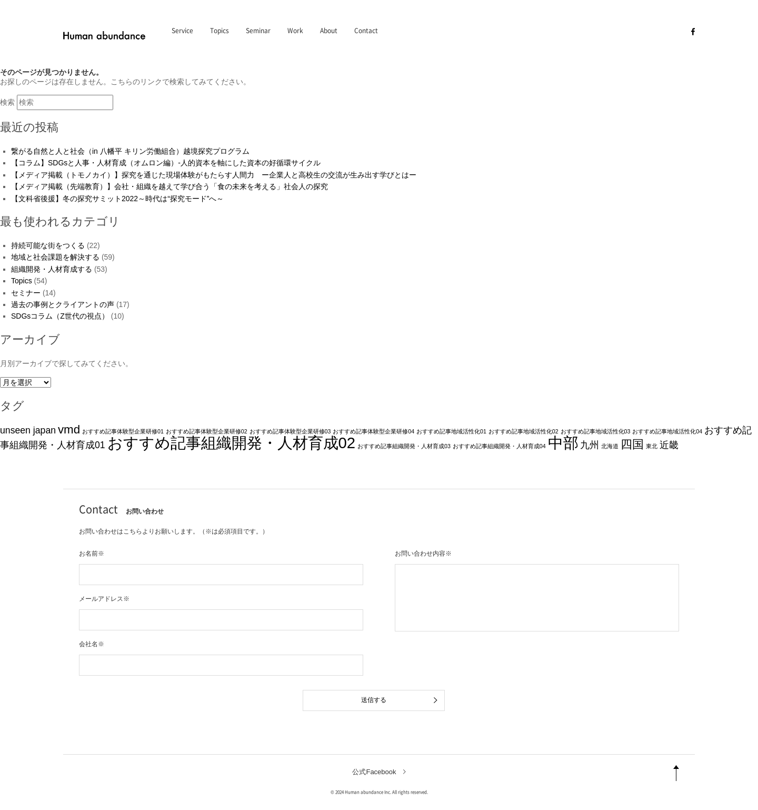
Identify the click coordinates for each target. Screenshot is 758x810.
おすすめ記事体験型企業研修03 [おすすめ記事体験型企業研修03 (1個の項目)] (290, 431)
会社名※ (91, 644)
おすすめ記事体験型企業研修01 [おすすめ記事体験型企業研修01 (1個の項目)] (123, 431)
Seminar (258, 30)
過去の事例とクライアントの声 (62, 304)
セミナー (26, 293)
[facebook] (693, 31)
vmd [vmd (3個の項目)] (69, 429)
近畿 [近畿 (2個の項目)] (669, 445)
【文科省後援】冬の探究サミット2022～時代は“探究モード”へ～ (117, 198)
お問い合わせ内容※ (423, 553)
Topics (219, 30)
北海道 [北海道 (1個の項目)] (610, 446)
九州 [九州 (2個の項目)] (589, 445)
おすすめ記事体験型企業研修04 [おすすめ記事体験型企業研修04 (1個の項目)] (373, 431)
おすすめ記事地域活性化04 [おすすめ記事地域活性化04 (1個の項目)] (667, 431)
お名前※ (91, 553)
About (328, 30)
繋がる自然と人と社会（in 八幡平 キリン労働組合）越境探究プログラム (130, 151)
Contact (366, 30)
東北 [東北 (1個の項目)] (651, 446)
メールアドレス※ (104, 599)
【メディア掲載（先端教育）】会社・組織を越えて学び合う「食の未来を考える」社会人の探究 (169, 186)
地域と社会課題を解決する (55, 257)
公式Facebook (374, 771)
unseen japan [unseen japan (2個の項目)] (28, 430)
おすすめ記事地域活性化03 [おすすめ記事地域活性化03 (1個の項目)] (596, 431)
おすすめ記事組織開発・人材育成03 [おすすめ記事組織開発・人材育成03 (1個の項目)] (404, 446)
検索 (7, 102)
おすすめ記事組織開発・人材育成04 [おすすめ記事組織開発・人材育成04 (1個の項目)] (499, 446)
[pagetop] (676, 773)
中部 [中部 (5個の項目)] (563, 442)
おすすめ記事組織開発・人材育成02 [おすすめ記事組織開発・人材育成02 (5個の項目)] (231, 442)
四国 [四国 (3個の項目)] (632, 444)
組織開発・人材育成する (51, 269)
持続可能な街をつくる (48, 245)
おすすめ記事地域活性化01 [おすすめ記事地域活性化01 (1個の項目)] (451, 431)
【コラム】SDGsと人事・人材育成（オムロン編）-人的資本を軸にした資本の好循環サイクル (166, 163)
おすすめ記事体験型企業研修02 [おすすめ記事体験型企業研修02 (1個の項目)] (206, 431)
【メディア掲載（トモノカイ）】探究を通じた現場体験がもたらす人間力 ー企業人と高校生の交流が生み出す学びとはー (213, 175)
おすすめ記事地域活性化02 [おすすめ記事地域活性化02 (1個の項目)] (523, 431)
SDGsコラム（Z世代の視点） (60, 316)
